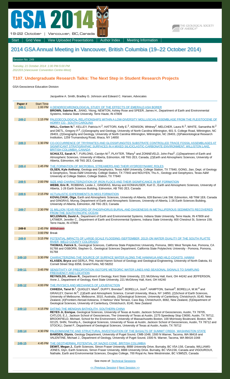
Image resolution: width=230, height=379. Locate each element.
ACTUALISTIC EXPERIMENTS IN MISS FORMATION (84, 194)
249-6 (22, 194)
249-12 (22, 285)
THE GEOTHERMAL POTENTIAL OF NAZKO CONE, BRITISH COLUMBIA (98, 343)
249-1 (22, 107)
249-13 (22, 308)
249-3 (22, 143)
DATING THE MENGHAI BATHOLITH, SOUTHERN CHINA (87, 308)
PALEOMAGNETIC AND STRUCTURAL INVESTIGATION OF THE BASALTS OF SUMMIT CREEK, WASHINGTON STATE (128, 331)
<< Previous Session (103, 367)
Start (15, 40)
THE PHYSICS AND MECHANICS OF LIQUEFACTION (85, 285)
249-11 (22, 269)
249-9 (22, 238)
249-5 (22, 181)
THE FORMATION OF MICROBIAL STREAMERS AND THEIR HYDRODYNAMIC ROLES (106, 166)
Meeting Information (142, 40)
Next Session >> (129, 367)
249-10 (22, 257)
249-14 (22, 331)
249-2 (22, 119)
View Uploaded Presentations (70, 40)
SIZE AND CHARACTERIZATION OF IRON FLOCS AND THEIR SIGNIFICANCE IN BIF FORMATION (114, 181)
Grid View (33, 40)
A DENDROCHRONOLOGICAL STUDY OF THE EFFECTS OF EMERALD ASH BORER (106, 107)
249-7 (22, 209)
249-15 (22, 343)
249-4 (22, 166)
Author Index (110, 40)
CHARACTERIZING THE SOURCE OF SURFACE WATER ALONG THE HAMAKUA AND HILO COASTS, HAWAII (122, 257)
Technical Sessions (123, 361)
